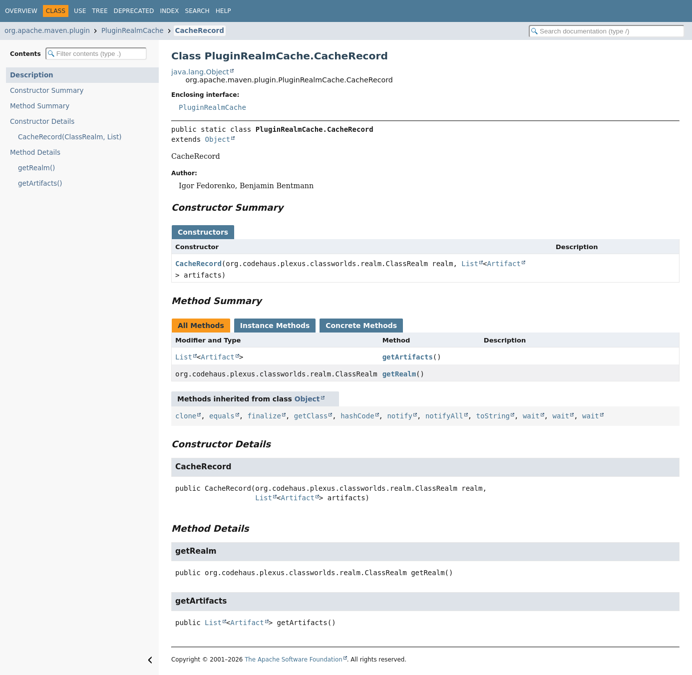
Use (80, 10)
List (469, 264)
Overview (21, 10)
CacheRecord (199, 30)
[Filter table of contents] (96, 53)
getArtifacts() (40, 183)
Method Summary (39, 106)
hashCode (357, 416)
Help (223, 10)
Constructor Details (42, 121)
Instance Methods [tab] (275, 326)
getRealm (399, 374)
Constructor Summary (47, 90)
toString (493, 416)
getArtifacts (407, 357)
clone (185, 416)
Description (31, 75)
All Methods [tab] (201, 326)
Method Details (35, 152)
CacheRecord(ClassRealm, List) (69, 137)
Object (218, 139)
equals (222, 416)
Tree (99, 10)
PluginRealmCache (132, 30)
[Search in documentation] (607, 31)
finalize (264, 416)
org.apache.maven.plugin (47, 30)
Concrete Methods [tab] (361, 326)
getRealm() (36, 168)
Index (169, 10)
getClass (311, 416)
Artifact (503, 264)
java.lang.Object (200, 72)
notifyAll (444, 416)
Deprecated (134, 10)
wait (531, 416)
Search (197, 10)
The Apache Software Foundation (294, 659)
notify (399, 416)
